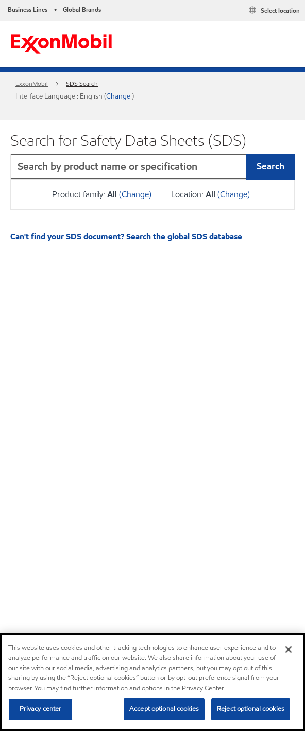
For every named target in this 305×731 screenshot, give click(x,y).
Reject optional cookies (250, 708)
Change (119, 96)
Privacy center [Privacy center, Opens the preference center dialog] (41, 708)
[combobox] (152, 166)
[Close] (288, 649)
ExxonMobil (31, 83)
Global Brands (82, 9)
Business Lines (27, 9)
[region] (152, 682)
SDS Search (82, 83)
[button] (284, 167)
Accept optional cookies (164, 708)
